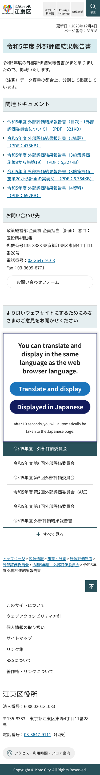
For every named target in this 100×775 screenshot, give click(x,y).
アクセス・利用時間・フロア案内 (42, 753)
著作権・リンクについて (29, 671)
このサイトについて (25, 605)
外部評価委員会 (16, 564)
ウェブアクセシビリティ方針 (33, 616)
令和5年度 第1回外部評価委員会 (44, 506)
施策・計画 (56, 558)
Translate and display (50, 388)
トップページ (14, 558)
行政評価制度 (81, 558)
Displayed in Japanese (50, 406)
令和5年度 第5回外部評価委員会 (44, 477)
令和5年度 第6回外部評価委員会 (44, 463)
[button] (63, 9)
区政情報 (36, 558)
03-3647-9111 (37, 734)
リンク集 (14, 649)
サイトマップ (19, 638)
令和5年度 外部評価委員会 (40, 448)
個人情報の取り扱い (25, 627)
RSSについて (18, 660)
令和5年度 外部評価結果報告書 (42, 520)
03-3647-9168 (41, 260)
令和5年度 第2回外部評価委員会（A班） (51, 492)
